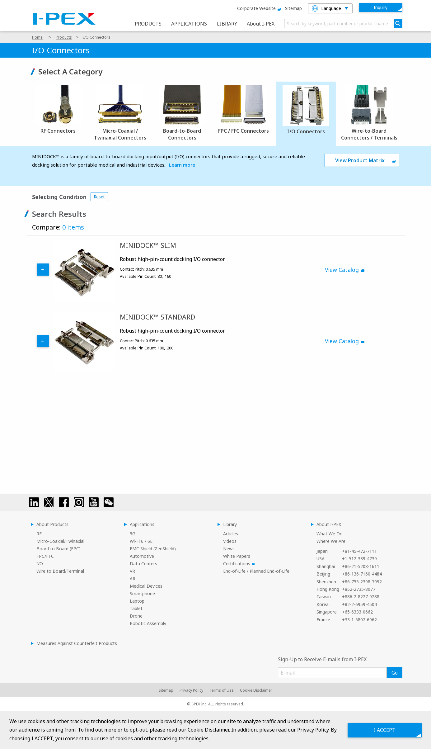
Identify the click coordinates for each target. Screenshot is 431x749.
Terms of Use (221, 690)
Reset (99, 197)
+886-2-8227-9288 (360, 597)
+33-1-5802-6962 (359, 620)
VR (132, 571)
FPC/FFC (45, 556)
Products (64, 37)
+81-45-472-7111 (359, 551)
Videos (230, 541)
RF (39, 534)
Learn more (182, 165)
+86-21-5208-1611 (360, 566)
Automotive (142, 556)
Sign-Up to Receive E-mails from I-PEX (322, 659)
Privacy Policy (191, 690)
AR (132, 578)
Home (37, 37)
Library (230, 524)
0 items (73, 227)
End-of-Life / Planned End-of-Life (256, 571)
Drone (136, 616)
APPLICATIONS (189, 23)
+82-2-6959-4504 (359, 604)
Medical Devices (146, 586)
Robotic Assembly (148, 623)
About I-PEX (260, 23)
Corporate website (258, 8)
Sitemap (293, 8)
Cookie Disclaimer (256, 690)
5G (132, 534)
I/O (39, 563)
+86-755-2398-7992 (362, 582)
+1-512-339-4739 (359, 559)
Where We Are (330, 541)
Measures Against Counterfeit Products (76, 643)
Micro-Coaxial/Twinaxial (60, 541)
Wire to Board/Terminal (60, 571)
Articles (230, 534)
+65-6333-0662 (357, 612)
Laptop (137, 601)
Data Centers (143, 563)
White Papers (236, 556)
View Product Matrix (360, 160)
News (229, 549)
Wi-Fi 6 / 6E (141, 541)
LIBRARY (227, 23)
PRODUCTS (148, 23)
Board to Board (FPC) (58, 549)
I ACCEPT (384, 729)
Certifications (238, 563)
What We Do (329, 534)
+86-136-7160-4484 (362, 574)
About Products (52, 524)
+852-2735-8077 (358, 589)
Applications (142, 524)
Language (326, 8)
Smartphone (142, 593)
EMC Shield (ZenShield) (153, 549)
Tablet (136, 608)
